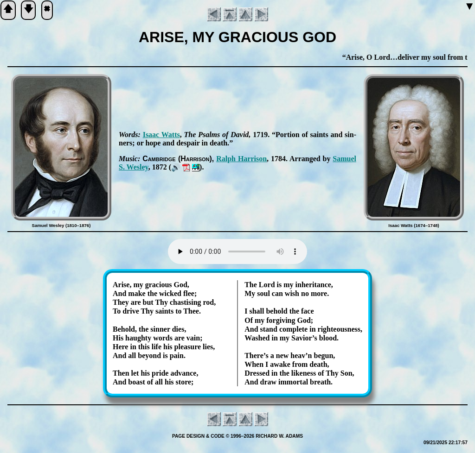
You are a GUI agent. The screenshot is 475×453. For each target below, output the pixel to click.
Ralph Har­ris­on (241, 159)
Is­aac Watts (161, 134)
